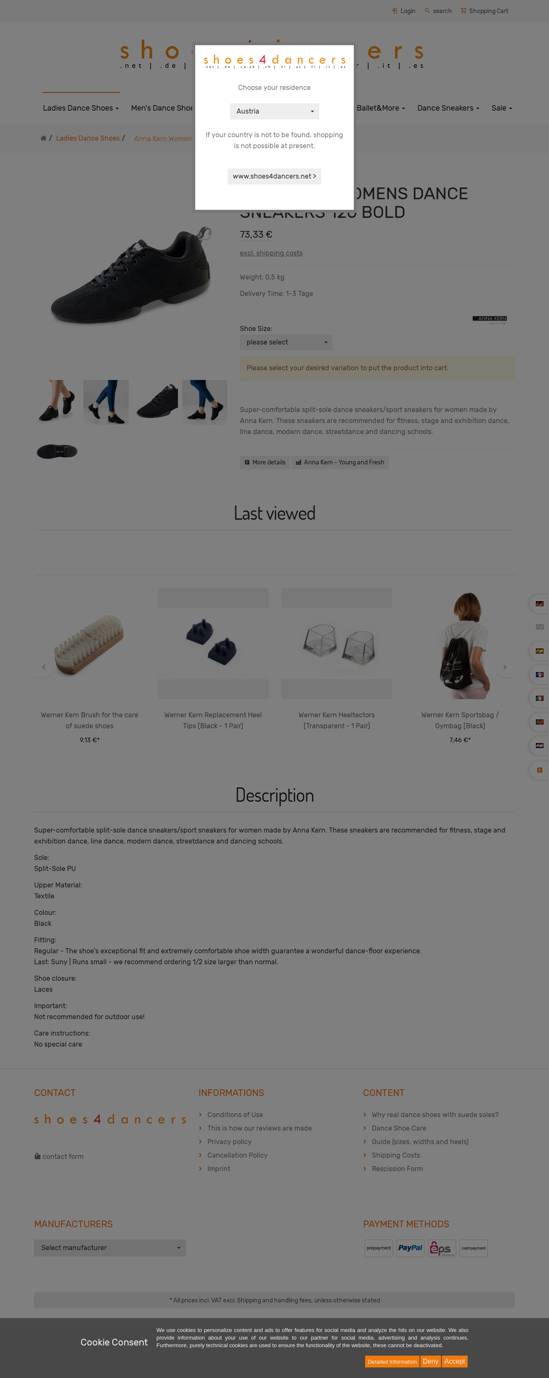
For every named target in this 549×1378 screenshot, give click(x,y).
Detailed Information (392, 1362)
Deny (431, 1361)
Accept (454, 1361)
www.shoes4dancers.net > (274, 176)
